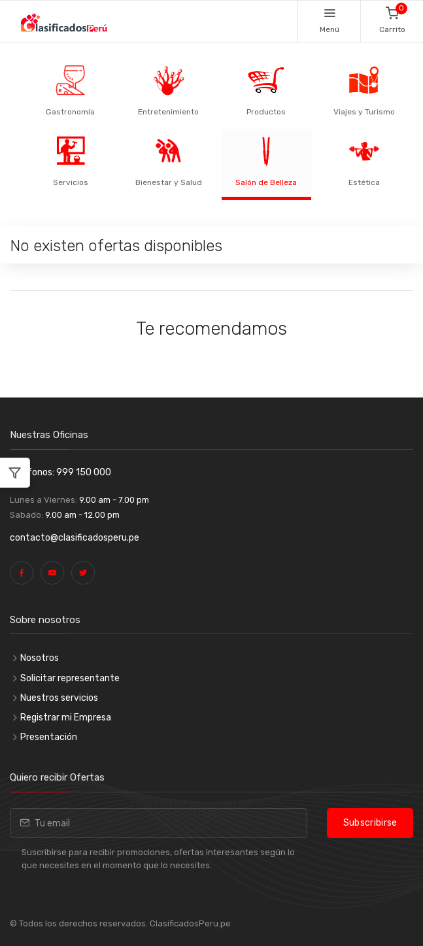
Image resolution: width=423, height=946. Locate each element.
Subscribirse (370, 822)
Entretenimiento (168, 111)
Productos (266, 111)
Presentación (48, 737)
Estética (364, 182)
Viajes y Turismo (364, 111)
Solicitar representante (70, 678)
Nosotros (39, 658)
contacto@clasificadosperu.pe (74, 537)
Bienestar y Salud (168, 182)
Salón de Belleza (266, 182)
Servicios (70, 182)
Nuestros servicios (59, 697)
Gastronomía (70, 111)
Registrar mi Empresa (65, 717)
